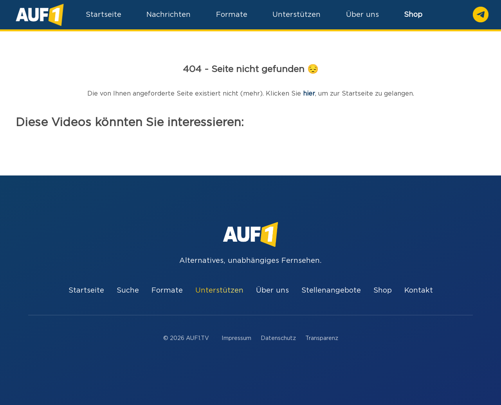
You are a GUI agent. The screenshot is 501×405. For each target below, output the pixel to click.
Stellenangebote (331, 290)
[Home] (40, 15)
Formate (167, 290)
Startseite (86, 290)
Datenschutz (278, 338)
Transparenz (321, 338)
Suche (128, 290)
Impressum (236, 338)
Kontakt (418, 290)
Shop (413, 14)
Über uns (272, 290)
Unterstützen (219, 290)
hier (309, 93)
